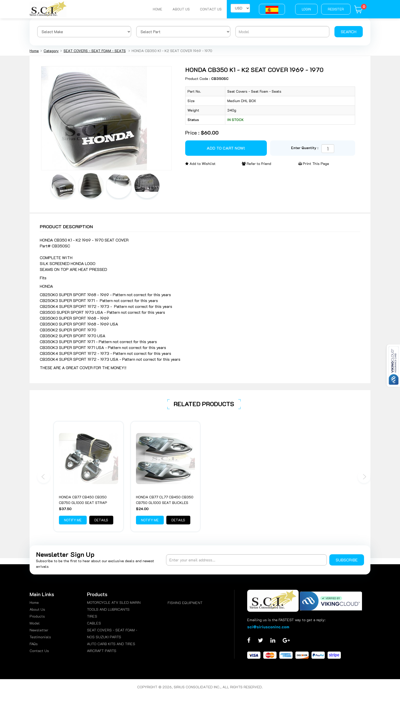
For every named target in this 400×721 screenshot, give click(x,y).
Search (348, 31)
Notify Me (73, 520)
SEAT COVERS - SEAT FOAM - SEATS (95, 50)
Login (306, 9)
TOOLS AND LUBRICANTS (108, 609)
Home (157, 9)
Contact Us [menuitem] (39, 650)
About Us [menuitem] (37, 609)
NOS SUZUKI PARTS (104, 636)
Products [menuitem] (37, 616)
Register (336, 9)
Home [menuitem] (34, 602)
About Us (181, 9)
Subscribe (347, 559)
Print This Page (313, 163)
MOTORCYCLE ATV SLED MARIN (114, 602)
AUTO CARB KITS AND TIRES (111, 643)
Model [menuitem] (35, 623)
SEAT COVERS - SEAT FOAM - (112, 630)
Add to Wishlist (200, 163)
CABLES (94, 623)
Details (101, 520)
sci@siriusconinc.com (268, 626)
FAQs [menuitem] (34, 643)
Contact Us (211, 9)
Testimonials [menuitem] (40, 636)
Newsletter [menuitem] (39, 630)
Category (51, 50)
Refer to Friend (256, 163)
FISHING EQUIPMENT (185, 602)
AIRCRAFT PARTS (101, 650)
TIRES (92, 616)
